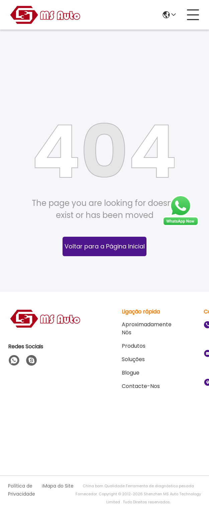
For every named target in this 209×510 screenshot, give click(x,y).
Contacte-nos (141, 386)
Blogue (130, 373)
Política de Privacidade (21, 490)
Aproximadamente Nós (147, 328)
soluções (133, 359)
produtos (133, 346)
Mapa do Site (58, 486)
